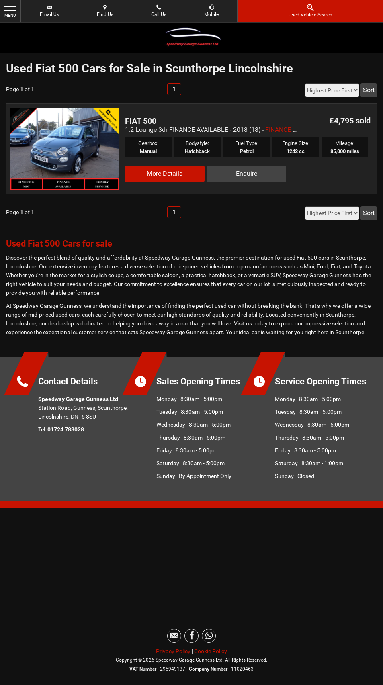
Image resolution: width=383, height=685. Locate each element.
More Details (164, 173)
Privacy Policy (173, 651)
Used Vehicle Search (310, 10)
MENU (10, 11)
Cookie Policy (210, 651)
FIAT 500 (140, 121)
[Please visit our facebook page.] (191, 636)
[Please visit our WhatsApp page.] (209, 636)
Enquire (246, 173)
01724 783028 (65, 429)
